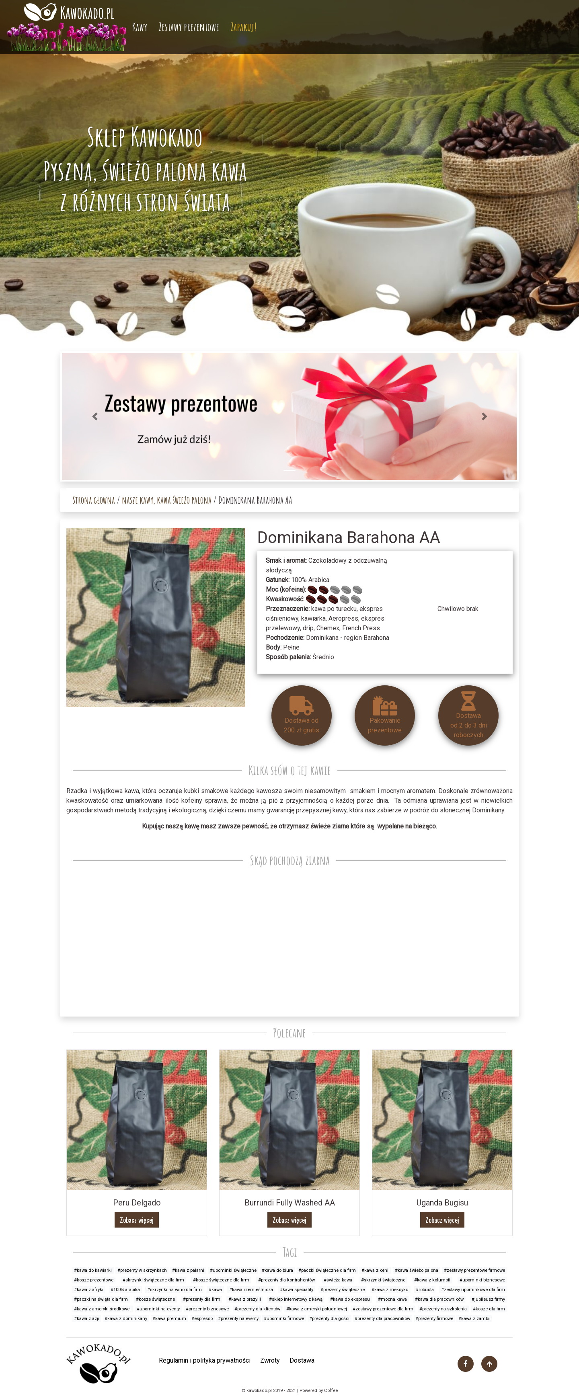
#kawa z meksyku (390, 1289)
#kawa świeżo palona (416, 1270)
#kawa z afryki (88, 1289)
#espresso (202, 1318)
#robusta (425, 1289)
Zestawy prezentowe (189, 27)
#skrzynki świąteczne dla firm (153, 1280)
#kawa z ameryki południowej (316, 1309)
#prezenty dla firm (201, 1299)
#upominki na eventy (158, 1309)
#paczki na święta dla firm (101, 1299)
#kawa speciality (296, 1289)
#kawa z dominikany (126, 1318)
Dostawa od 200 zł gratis (301, 715)
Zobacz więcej (137, 1220)
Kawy (139, 27)
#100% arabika (125, 1289)
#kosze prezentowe (93, 1280)
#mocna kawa (392, 1299)
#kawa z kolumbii (432, 1280)
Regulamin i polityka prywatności (204, 1360)
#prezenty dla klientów (257, 1309)
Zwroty (270, 1360)
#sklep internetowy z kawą (295, 1299)
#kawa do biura (277, 1270)
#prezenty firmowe (434, 1318)
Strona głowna (94, 500)
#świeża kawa (338, 1280)
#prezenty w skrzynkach (142, 1270)
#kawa (215, 1289)
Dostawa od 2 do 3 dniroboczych (468, 715)
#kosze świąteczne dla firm (221, 1280)
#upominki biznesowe (482, 1280)
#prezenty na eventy (238, 1318)
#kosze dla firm (489, 1309)
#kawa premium (169, 1318)
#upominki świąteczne (233, 1270)
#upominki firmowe (284, 1318)
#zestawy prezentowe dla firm (383, 1309)
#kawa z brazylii (244, 1299)
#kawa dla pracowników (439, 1299)
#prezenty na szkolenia (443, 1309)
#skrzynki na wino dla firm (174, 1289)
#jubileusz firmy (488, 1299)
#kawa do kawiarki (93, 1270)
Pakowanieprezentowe (385, 715)
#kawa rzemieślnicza (251, 1289)
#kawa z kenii (375, 1270)
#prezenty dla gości (329, 1318)
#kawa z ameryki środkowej (102, 1309)
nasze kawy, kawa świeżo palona (166, 500)
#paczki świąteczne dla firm (327, 1270)
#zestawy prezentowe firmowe (474, 1270)
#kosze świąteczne (155, 1299)
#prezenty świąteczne (342, 1289)
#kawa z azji (86, 1318)
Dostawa (302, 1360)
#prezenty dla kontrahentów (286, 1280)
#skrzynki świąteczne (383, 1280)
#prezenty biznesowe (207, 1309)
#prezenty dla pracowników (382, 1318)
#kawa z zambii (474, 1318)
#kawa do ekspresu (350, 1299)
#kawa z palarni (188, 1270)
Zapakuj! (244, 27)
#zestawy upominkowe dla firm (473, 1289)
